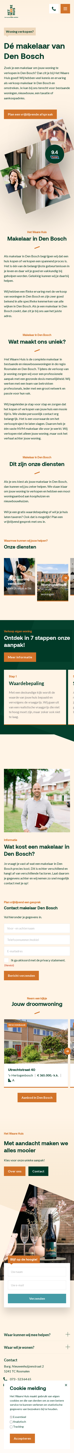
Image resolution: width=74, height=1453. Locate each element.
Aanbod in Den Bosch (37, 1097)
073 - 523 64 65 (17, 1379)
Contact (38, 1171)
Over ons (15, 1171)
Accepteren (22, 1438)
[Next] (65, 577)
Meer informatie (20, 657)
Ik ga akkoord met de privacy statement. (38, 960)
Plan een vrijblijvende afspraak (30, 114)
